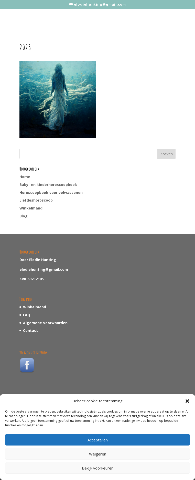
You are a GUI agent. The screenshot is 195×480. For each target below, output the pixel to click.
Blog (23, 216)
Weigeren (97, 453)
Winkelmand (30, 208)
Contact (30, 330)
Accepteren (98, 439)
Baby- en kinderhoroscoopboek (48, 184)
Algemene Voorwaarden (45, 322)
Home (24, 176)
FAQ (26, 314)
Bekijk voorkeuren (97, 468)
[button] (187, 401)
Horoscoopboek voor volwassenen (51, 192)
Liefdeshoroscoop (36, 200)
